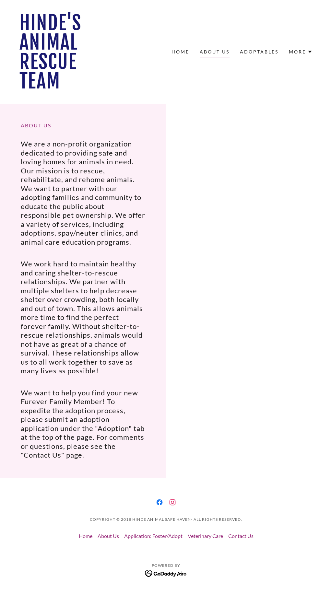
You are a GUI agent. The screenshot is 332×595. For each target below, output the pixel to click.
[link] (52, 86)
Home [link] (180, 51)
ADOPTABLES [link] (259, 51)
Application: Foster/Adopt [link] (153, 536)
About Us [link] (215, 51)
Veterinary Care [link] (205, 536)
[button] (301, 52)
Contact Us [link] (241, 536)
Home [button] (85, 536)
